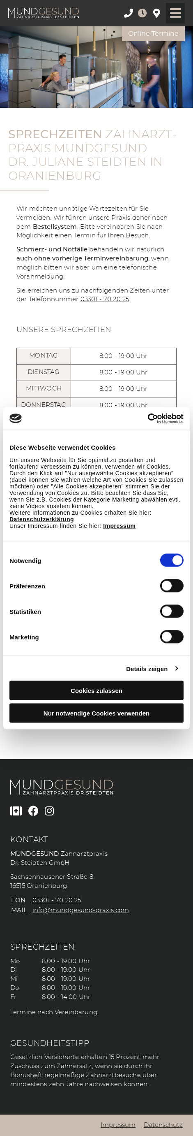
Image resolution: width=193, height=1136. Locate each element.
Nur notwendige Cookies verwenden (96, 712)
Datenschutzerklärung (41, 519)
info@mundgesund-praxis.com (80, 910)
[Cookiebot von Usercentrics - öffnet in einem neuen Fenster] (148, 418)
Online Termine (153, 33)
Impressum (119, 526)
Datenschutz (163, 1125)
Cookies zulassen (96, 690)
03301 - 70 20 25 (104, 299)
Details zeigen (147, 668)
